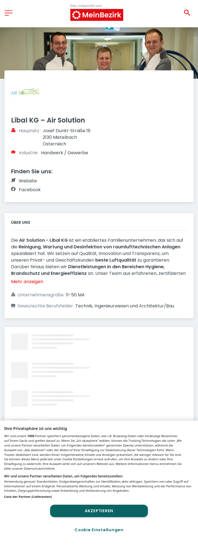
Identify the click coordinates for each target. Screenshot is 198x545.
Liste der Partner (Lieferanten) (28, 497)
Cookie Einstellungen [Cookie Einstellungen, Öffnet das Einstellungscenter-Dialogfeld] (98, 530)
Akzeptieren (99, 511)
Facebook (30, 190)
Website (28, 181)
